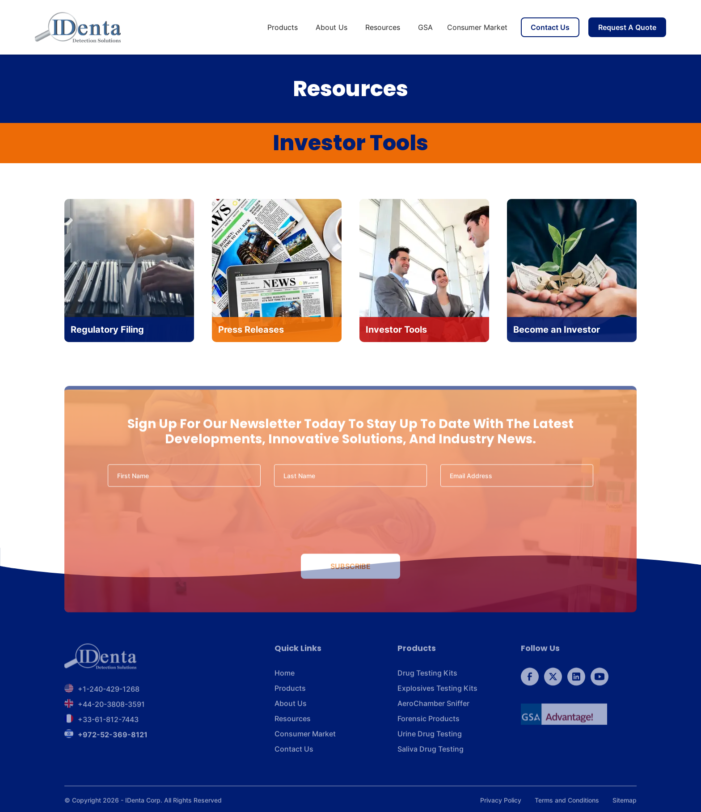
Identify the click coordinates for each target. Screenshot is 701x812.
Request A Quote (627, 27)
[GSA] (564, 717)
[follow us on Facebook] (530, 680)
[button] (284, 27)
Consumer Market (477, 27)
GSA (425, 27)
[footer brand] (100, 660)
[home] (78, 27)
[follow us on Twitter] (553, 680)
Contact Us (550, 27)
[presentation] (350, 523)
